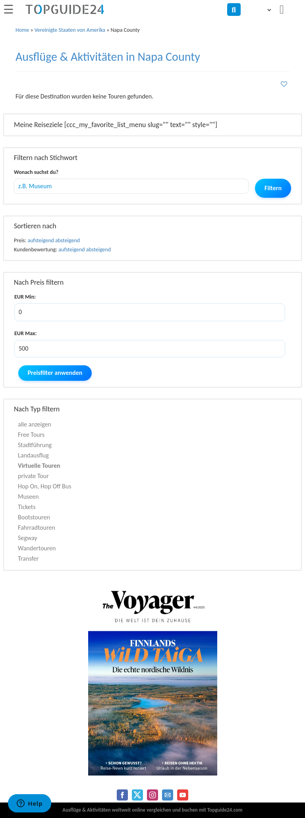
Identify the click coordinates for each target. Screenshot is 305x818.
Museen (28, 496)
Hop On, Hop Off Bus (44, 486)
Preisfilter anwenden (55, 372)
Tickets (26, 507)
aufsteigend (41, 240)
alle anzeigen (34, 424)
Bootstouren (34, 517)
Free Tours (31, 434)
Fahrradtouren (36, 527)
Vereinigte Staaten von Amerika (70, 30)
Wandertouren (37, 548)
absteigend (67, 240)
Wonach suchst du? (36, 172)
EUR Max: (25, 333)
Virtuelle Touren (39, 465)
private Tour (33, 476)
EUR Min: (25, 296)
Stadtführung (35, 445)
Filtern (273, 188)
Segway (27, 538)
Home (22, 30)
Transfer (28, 558)
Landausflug (33, 455)
